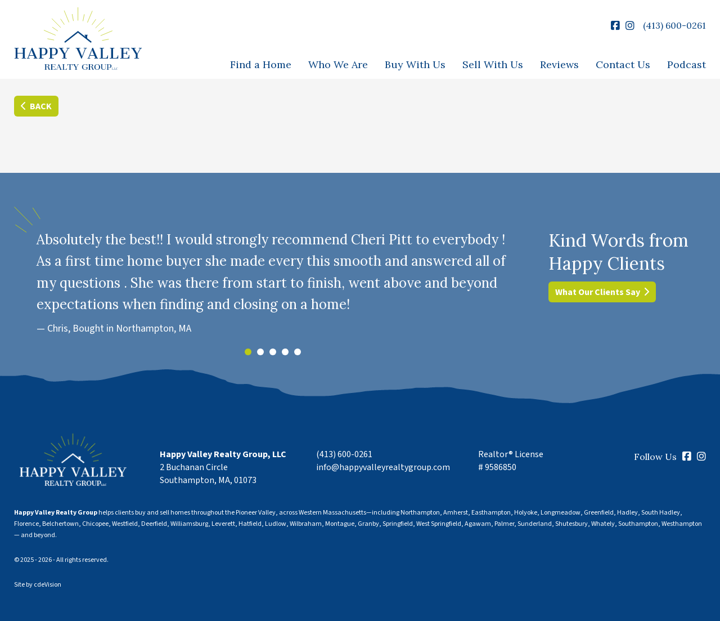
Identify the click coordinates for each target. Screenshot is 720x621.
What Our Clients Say (597, 292)
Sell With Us (492, 64)
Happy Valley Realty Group (78, 39)
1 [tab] (248, 352)
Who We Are (338, 64)
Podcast (686, 64)
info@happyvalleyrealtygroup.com (383, 467)
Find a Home (260, 64)
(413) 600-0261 (674, 25)
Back (41, 106)
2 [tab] (260, 352)
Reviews (559, 64)
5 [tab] (297, 352)
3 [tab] (272, 352)
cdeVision (47, 584)
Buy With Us (415, 64)
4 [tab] (285, 352)
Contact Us (623, 64)
